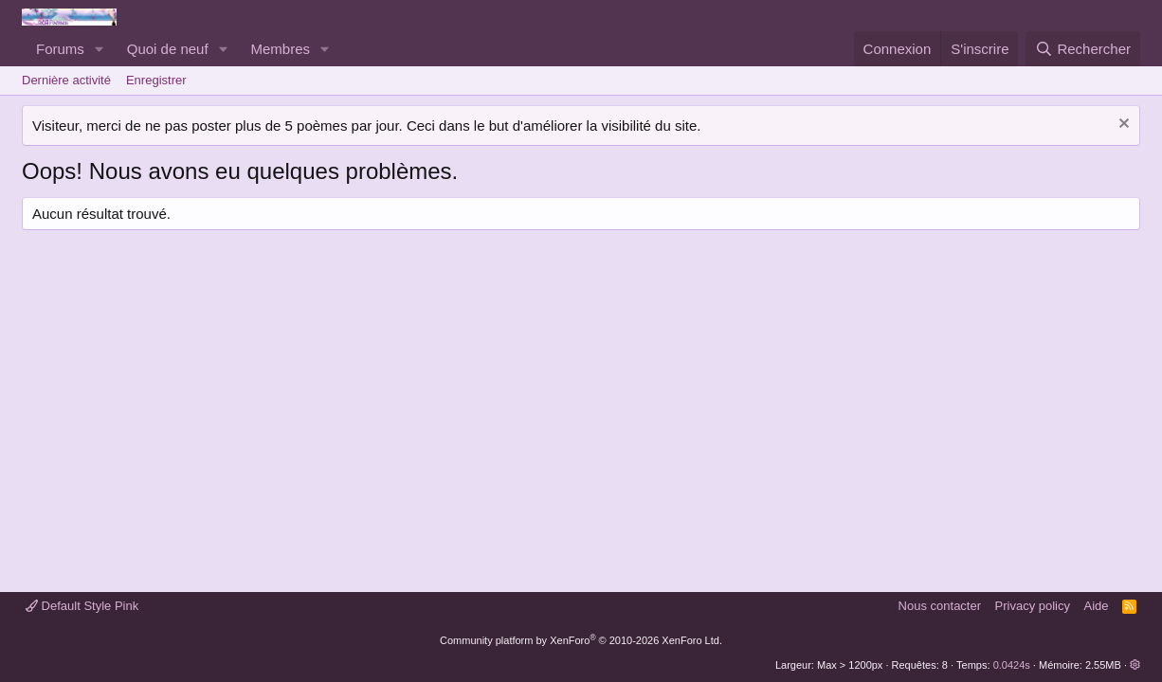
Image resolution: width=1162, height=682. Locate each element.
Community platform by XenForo (581, 640)
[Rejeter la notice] (1122, 125)
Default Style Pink (82, 606)
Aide (1096, 606)
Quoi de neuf (168, 49)
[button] (99, 48)
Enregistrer (156, 80)
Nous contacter (940, 606)
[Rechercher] (1083, 48)
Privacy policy (1032, 606)
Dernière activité (66, 80)
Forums (60, 49)
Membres (281, 49)
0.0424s (1011, 665)
